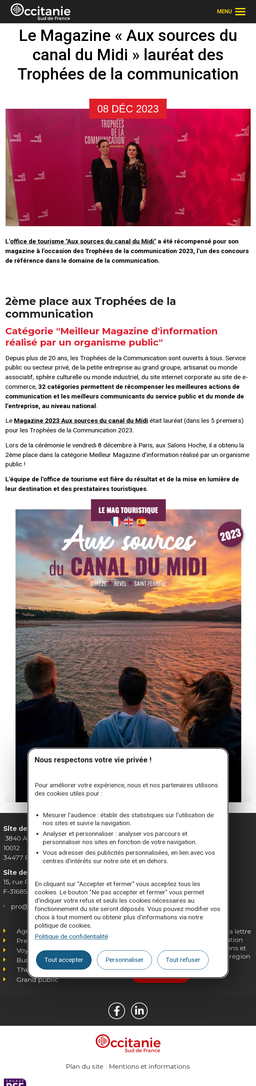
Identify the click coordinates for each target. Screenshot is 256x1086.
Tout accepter (63, 960)
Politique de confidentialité (71, 936)
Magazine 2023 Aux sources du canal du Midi (81, 420)
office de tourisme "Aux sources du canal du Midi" (83, 241)
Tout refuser (183, 960)
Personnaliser (124, 960)
